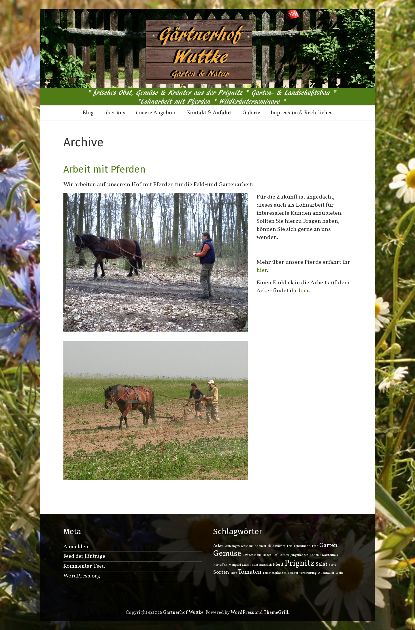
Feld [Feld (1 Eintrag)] (290, 546)
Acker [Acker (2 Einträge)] (218, 546)
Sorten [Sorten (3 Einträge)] (221, 572)
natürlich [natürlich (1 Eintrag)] (265, 565)
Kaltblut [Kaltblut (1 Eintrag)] (315, 555)
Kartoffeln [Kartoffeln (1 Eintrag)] (220, 565)
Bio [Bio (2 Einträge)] (270, 546)
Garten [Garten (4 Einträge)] (328, 545)
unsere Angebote (156, 113)
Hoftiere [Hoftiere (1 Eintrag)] (283, 555)
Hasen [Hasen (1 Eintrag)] (267, 555)
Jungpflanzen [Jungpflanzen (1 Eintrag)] (299, 555)
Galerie (251, 113)
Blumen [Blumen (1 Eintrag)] (280, 546)
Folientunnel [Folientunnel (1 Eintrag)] (302, 546)
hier (261, 270)
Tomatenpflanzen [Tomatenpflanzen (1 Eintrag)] (274, 573)
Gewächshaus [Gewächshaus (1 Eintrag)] (251, 555)
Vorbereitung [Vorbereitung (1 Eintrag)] (307, 573)
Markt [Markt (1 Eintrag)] (246, 565)
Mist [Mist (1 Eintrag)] (255, 565)
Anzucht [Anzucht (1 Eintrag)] (260, 546)
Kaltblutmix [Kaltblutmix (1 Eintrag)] (330, 555)
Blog (88, 113)
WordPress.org (81, 576)
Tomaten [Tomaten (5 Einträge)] (249, 572)
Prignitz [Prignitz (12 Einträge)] (299, 563)
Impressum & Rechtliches (302, 113)
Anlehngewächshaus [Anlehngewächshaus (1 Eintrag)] (239, 546)
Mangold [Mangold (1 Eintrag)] (235, 565)
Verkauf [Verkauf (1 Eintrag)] (293, 573)
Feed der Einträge (84, 556)
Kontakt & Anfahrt (209, 113)
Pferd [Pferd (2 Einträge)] (278, 565)
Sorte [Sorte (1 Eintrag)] (332, 565)
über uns (114, 113)
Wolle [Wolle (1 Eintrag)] (339, 573)
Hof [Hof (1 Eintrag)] (274, 555)
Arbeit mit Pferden (104, 169)
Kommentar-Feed (84, 566)
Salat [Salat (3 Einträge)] (321, 564)
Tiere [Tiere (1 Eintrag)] (233, 573)
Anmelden (75, 547)
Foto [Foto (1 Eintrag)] (315, 546)
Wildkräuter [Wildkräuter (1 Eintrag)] (326, 573)
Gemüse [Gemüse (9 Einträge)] (227, 553)
